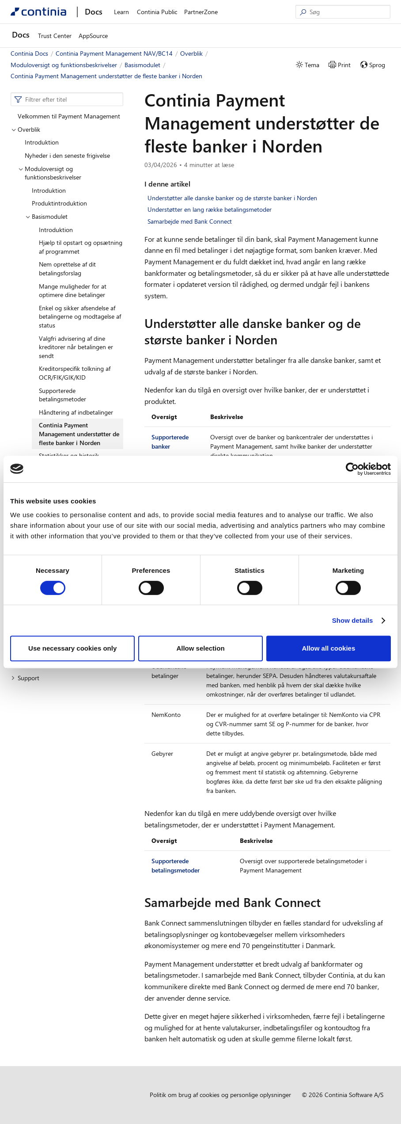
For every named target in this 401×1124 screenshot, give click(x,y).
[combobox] (67, 99)
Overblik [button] (25, 129)
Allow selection (200, 648)
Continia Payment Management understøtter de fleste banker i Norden (79, 433)
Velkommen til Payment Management (69, 116)
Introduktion (42, 142)
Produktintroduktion (59, 203)
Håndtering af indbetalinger (76, 412)
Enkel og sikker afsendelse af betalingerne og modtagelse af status (80, 316)
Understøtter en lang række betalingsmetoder (210, 209)
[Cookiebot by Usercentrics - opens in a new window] (352, 469)
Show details (352, 620)
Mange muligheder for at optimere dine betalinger (72, 290)
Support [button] (25, 678)
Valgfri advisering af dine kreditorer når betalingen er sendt (76, 347)
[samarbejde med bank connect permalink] (326, 902)
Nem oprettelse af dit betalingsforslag (67, 268)
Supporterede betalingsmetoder (62, 395)
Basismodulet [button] (46, 216)
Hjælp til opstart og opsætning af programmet (80, 246)
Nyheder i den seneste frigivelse (67, 155)
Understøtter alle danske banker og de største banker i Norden (232, 198)
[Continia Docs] (38, 11)
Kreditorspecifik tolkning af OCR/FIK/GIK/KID (74, 372)
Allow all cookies (328, 648)
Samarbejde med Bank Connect (190, 221)
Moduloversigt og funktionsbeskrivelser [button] (49, 173)
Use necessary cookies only (72, 648)
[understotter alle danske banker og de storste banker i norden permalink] (282, 339)
